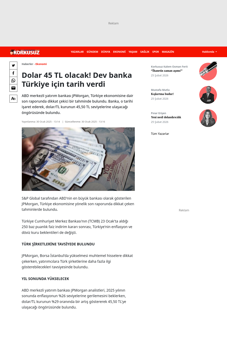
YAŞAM (132, 51)
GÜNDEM (92, 51)
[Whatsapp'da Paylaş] (13, 80)
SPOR (155, 51)
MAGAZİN (168, 51)
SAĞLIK (144, 51)
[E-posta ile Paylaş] (13, 88)
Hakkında (208, 51)
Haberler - (28, 64)
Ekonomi (41, 64)
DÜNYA (105, 51)
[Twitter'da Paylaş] (13, 65)
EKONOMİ (119, 51)
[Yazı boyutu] (13, 98)
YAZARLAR (77, 51)
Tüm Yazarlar (160, 134)
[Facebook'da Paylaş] (13, 73)
